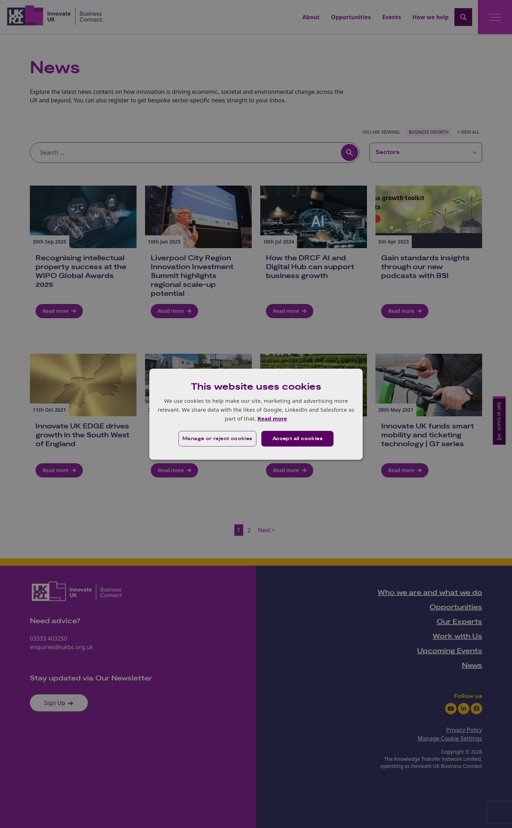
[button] (217, 438)
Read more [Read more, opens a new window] (272, 418)
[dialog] (256, 413)
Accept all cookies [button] (297, 439)
